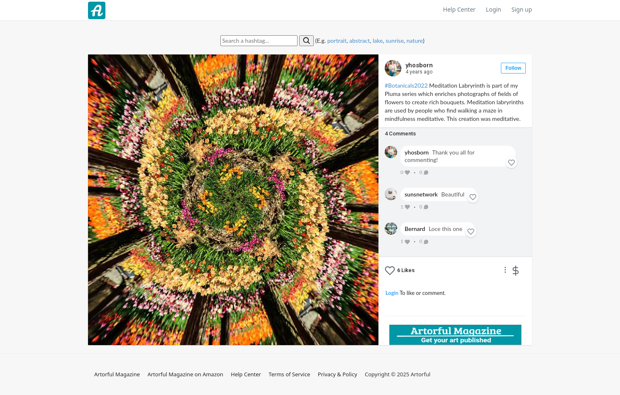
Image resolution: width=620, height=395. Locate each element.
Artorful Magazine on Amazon (185, 374)
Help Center (459, 9)
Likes (406, 270)
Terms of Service (289, 374)
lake (378, 40)
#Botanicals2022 (406, 85)
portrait (337, 40)
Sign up (522, 9)
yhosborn (419, 68)
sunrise (395, 40)
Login (493, 9)
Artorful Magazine (117, 374)
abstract (359, 40)
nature (415, 40)
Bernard (415, 228)
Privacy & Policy (337, 374)
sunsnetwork (421, 194)
